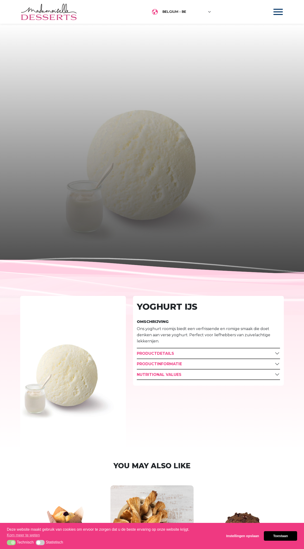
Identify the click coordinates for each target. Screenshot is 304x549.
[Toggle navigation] (273, 12)
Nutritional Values (159, 374)
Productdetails (155, 353)
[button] (11, 542)
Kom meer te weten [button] (23, 535)
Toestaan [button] (280, 536)
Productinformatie (159, 364)
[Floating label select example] (187, 12)
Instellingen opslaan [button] (242, 536)
